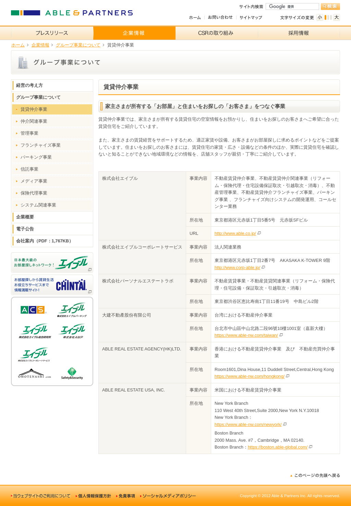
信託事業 (29, 169)
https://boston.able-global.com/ (277, 447)
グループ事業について (78, 45)
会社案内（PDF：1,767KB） (44, 240)
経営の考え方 (29, 85)
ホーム (18, 45)
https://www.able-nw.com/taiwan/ (246, 335)
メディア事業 (34, 181)
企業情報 (40, 45)
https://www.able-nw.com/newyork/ (248, 424)
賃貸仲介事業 (34, 109)
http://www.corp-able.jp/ (237, 267)
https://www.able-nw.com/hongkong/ (250, 376)
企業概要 (25, 216)
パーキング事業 (36, 157)
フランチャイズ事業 (41, 145)
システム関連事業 (38, 205)
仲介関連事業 (34, 121)
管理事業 (29, 133)
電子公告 (25, 228)
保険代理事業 (34, 193)
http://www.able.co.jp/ (235, 233)
